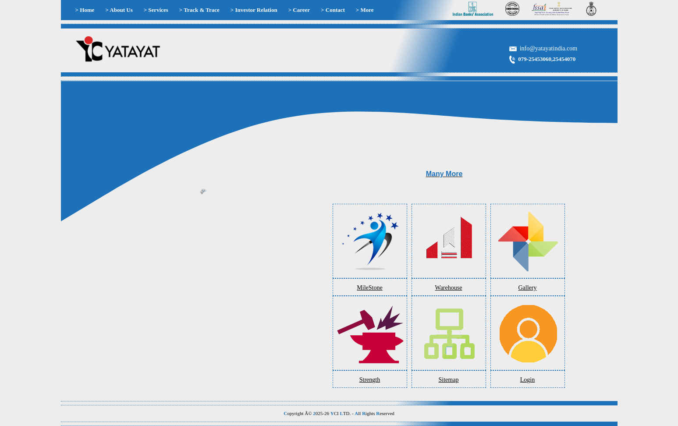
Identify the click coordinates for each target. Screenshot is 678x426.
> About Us (118, 10)
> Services (156, 10)
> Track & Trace (199, 10)
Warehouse (448, 287)
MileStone (369, 287)
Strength (369, 379)
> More (365, 10)
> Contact (333, 10)
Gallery (527, 287)
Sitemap (449, 379)
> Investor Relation (254, 10)
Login (527, 379)
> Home (85, 10)
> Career (299, 10)
